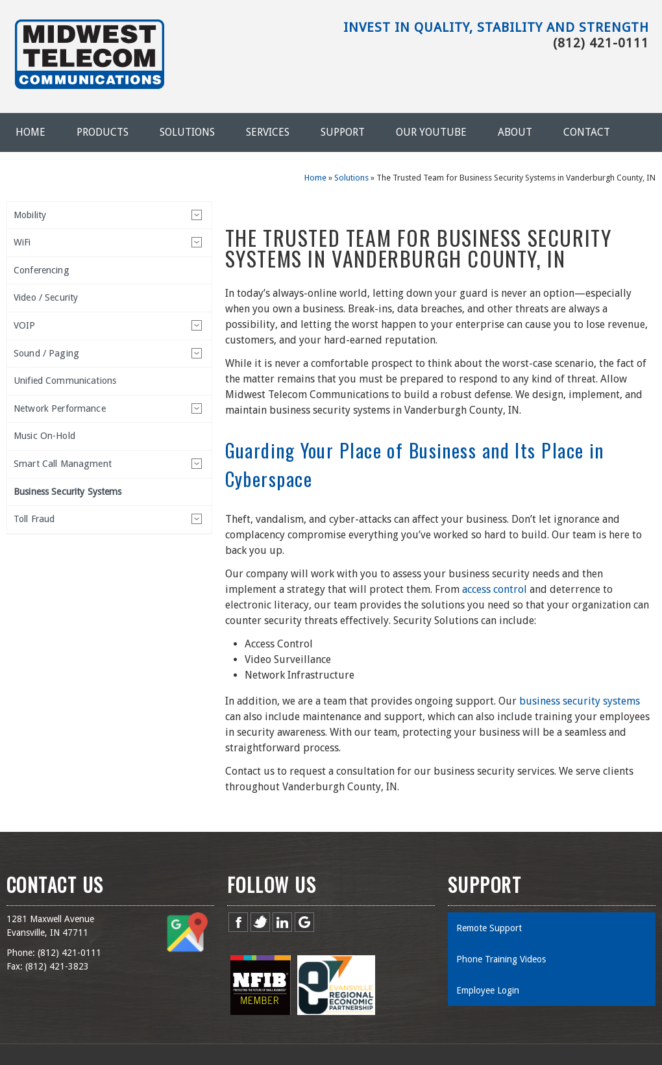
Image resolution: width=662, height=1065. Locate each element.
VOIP (25, 325)
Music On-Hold (44, 436)
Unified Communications (65, 380)
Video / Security (46, 297)
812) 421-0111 (70, 952)
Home (30, 132)
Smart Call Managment (63, 463)
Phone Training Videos (501, 959)
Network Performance (60, 408)
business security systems (579, 701)
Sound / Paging (46, 353)
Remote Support (489, 928)
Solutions (187, 132)
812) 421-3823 (58, 966)
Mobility (30, 215)
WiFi (22, 242)
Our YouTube (431, 132)
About (515, 132)
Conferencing (41, 270)
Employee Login (487, 990)
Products (103, 132)
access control (494, 589)
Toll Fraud (34, 519)
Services (267, 132)
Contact (586, 132)
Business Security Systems (68, 491)
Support (343, 132)
